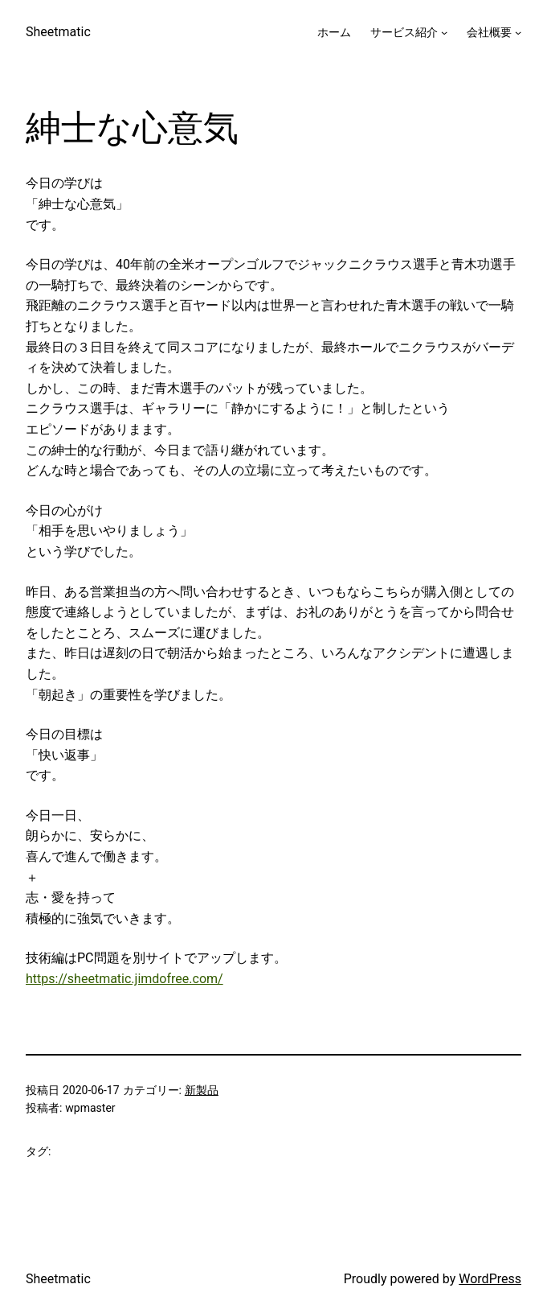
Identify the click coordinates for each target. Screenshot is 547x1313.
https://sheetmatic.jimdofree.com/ (124, 978)
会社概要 (489, 32)
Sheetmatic (58, 31)
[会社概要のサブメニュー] (518, 32)
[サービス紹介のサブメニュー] (444, 32)
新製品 (201, 1090)
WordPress (490, 1278)
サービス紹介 (404, 32)
